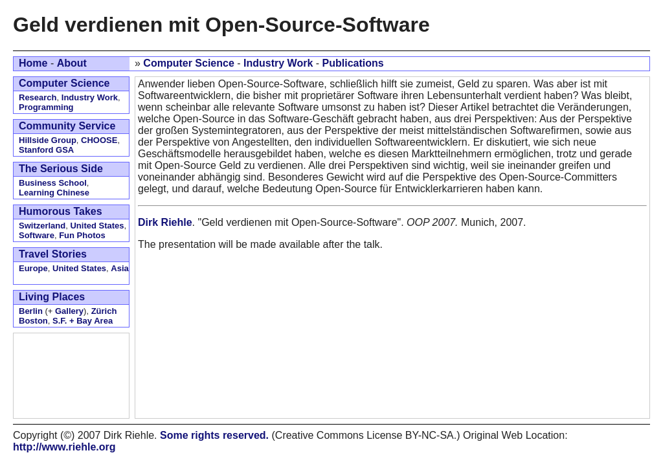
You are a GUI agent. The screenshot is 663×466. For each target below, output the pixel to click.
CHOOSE (99, 140)
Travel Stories (53, 254)
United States (97, 225)
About (72, 63)
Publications (353, 63)
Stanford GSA (46, 150)
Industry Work (278, 63)
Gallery (69, 311)
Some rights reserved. (214, 435)
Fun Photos (82, 235)
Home (33, 63)
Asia (119, 268)
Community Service (67, 125)
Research (38, 97)
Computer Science (188, 63)
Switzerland (42, 225)
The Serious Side (61, 168)
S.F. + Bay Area (82, 321)
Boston (33, 321)
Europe (33, 268)
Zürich (104, 311)
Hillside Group (47, 140)
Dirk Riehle (165, 222)
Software (36, 235)
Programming (46, 107)
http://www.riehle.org (64, 446)
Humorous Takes (60, 211)
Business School (53, 183)
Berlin (31, 311)
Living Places (52, 296)
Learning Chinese (54, 192)
